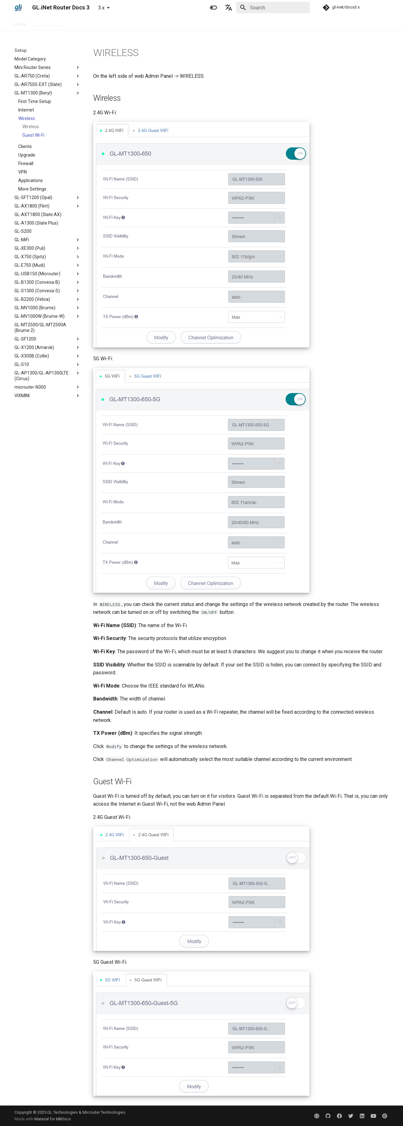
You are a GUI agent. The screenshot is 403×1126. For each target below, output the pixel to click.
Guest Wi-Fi (33, 135)
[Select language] (228, 7)
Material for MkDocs (52, 1119)
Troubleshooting (128, 23)
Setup (73, 23)
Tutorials (95, 23)
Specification (47, 23)
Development (165, 23)
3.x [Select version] (101, 8)
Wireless (30, 126)
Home (20, 23)
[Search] (273, 7)
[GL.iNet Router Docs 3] (18, 7)
